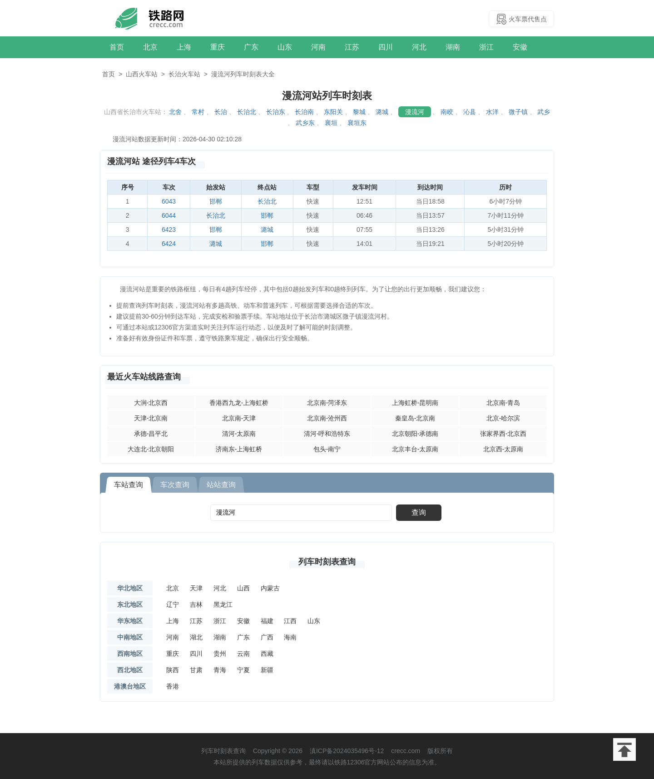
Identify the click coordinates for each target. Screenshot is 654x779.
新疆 (267, 670)
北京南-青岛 (503, 402)
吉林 (196, 604)
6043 (169, 201)
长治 (220, 111)
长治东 (275, 111)
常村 (198, 111)
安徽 (520, 47)
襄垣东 (357, 122)
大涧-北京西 (151, 402)
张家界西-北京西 (503, 433)
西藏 (267, 653)
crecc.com (405, 750)
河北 (419, 47)
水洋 (492, 111)
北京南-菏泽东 (327, 402)
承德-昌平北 (151, 433)
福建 (267, 620)
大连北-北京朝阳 (151, 449)
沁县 (469, 111)
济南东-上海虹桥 (239, 449)
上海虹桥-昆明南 (415, 402)
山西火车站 (142, 74)
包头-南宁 (327, 449)
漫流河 (414, 111)
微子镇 (518, 111)
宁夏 (243, 670)
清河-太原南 (239, 433)
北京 (150, 47)
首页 (116, 47)
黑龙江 (223, 604)
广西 (267, 637)
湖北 (196, 637)
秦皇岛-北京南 (415, 418)
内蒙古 (270, 588)
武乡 (543, 111)
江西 (290, 620)
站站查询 (221, 485)
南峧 (447, 111)
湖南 (453, 47)
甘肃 (196, 670)
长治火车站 (184, 74)
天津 (196, 588)
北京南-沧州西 (327, 418)
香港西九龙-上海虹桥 (239, 402)
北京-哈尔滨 (503, 418)
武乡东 (305, 122)
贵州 (219, 653)
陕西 (172, 670)
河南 (318, 47)
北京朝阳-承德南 (415, 433)
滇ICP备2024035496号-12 (347, 750)
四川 (385, 47)
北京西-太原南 (503, 449)
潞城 (382, 111)
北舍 (175, 111)
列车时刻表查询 (327, 561)
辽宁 (172, 604)
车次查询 (174, 485)
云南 (243, 653)
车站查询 (128, 485)
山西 (243, 588)
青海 (219, 670)
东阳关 (333, 111)
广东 (251, 47)
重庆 (217, 47)
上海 (184, 47)
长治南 (304, 111)
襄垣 (331, 122)
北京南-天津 (239, 418)
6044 (169, 215)
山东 (284, 47)
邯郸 (215, 201)
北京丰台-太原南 (415, 449)
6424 (169, 243)
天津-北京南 (151, 418)
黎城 (359, 111)
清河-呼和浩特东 (327, 433)
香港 (172, 686)
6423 (169, 229)
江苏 (352, 47)
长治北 (246, 111)
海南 (290, 637)
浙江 (486, 47)
